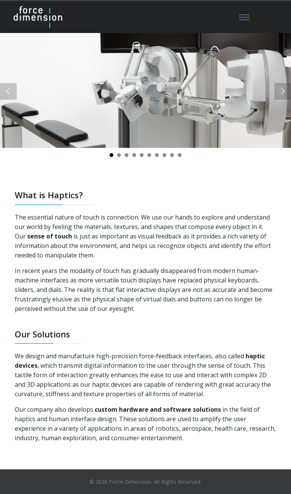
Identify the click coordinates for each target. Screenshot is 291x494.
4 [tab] (134, 158)
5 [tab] (142, 158)
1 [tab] (111, 158)
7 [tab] (157, 158)
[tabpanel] (145, 90)
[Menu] (244, 17)
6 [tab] (149, 158)
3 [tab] (126, 158)
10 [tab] (179, 158)
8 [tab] (164, 158)
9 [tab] (172, 158)
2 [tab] (119, 158)
